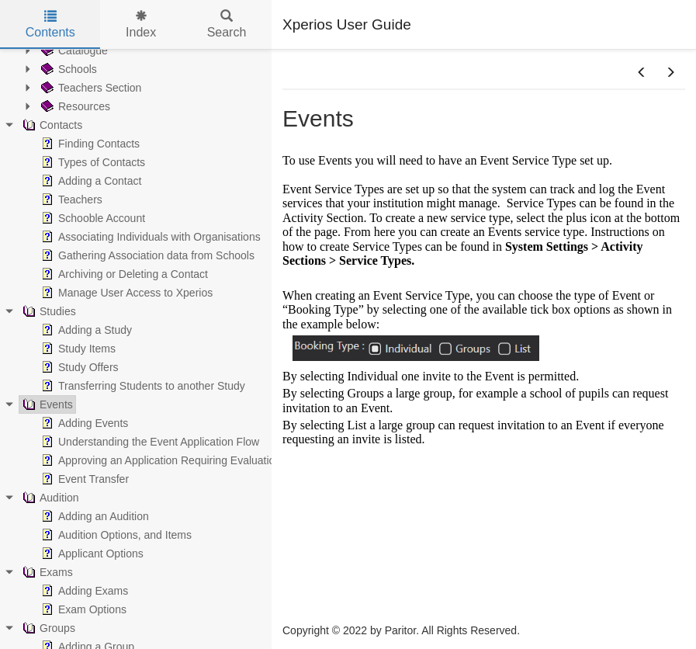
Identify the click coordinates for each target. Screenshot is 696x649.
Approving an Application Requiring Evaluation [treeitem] (159, 460)
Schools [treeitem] (67, 69)
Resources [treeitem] (74, 106)
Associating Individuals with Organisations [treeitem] (149, 236)
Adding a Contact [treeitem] (89, 181)
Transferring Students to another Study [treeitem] (141, 386)
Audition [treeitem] (49, 497)
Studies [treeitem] (47, 311)
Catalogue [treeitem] (73, 50)
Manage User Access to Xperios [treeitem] (125, 292)
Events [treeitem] (46, 404)
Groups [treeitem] (47, 628)
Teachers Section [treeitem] (89, 87)
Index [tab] (141, 24)
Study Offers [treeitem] (78, 367)
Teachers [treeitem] (70, 199)
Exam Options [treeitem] (82, 609)
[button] (641, 73)
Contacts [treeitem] (50, 125)
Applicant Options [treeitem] (91, 553)
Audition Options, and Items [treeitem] (115, 535)
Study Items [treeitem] (77, 348)
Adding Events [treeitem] (83, 423)
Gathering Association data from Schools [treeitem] (146, 255)
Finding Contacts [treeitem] (89, 143)
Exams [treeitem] (46, 572)
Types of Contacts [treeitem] (91, 162)
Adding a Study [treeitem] (85, 330)
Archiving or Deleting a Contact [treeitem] (123, 274)
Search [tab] (227, 24)
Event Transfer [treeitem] (83, 479)
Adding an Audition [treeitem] (93, 516)
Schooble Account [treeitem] (91, 218)
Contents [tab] (50, 24)
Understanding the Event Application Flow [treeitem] (148, 441)
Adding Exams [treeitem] (83, 590)
